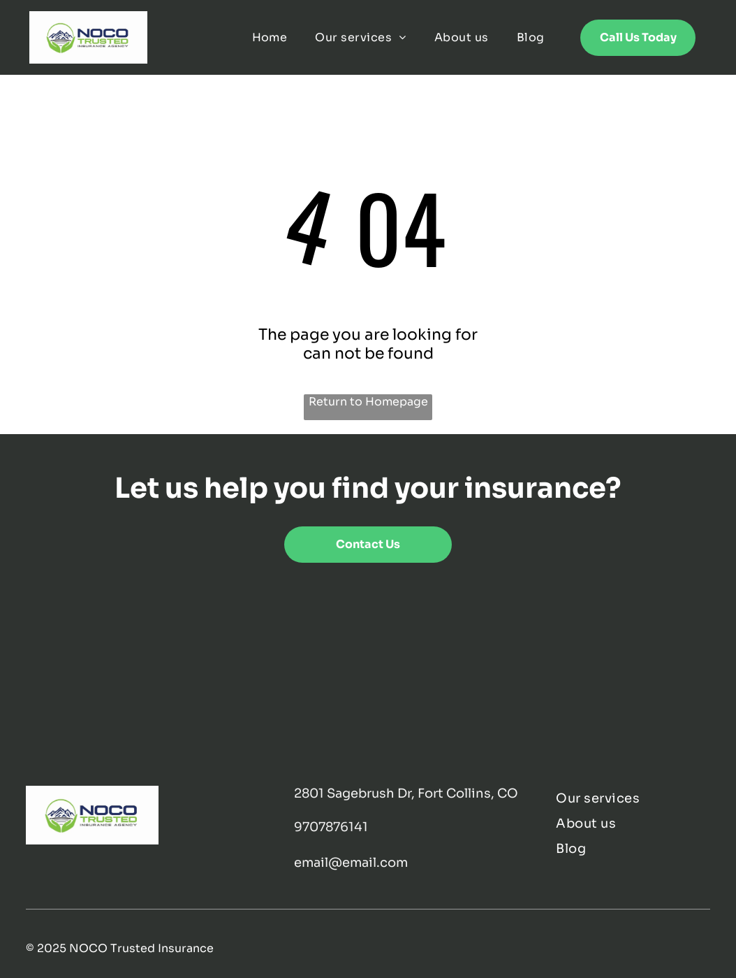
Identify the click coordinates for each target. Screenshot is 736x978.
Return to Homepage (368, 401)
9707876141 (331, 827)
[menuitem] (270, 37)
